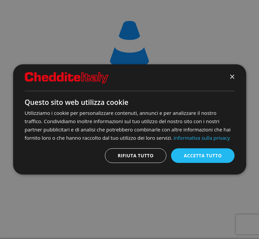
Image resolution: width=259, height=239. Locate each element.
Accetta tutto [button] (202, 155)
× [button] (231, 77)
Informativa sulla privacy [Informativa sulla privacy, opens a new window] (202, 137)
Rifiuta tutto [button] (135, 155)
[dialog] (129, 119)
